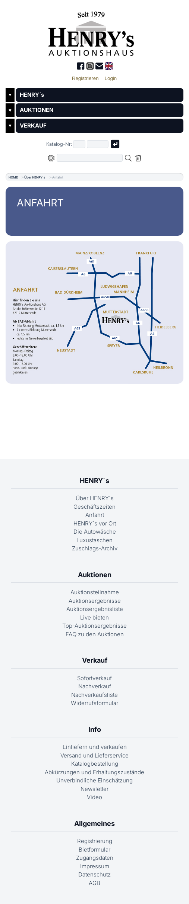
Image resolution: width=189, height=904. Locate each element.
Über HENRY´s (34, 177)
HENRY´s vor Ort (94, 523)
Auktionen (94, 575)
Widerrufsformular (94, 703)
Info (94, 729)
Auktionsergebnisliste (94, 608)
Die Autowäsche (94, 531)
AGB (94, 883)
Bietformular (94, 849)
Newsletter (94, 788)
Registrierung (94, 841)
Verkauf (94, 660)
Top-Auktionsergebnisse (94, 625)
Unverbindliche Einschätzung (94, 780)
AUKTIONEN (36, 109)
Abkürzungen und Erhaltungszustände (94, 772)
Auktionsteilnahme (94, 592)
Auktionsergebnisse (95, 600)
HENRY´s (32, 94)
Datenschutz (94, 874)
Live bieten (94, 617)
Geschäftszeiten (94, 506)
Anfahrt (94, 514)
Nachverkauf (94, 686)
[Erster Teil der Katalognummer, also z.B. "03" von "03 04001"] (79, 144)
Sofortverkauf (94, 678)
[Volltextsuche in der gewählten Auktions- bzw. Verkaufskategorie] (90, 158)
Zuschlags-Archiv (94, 548)
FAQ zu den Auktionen (95, 634)
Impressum (94, 866)
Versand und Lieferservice (94, 755)
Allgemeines (94, 823)
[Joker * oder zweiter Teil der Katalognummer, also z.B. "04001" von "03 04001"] (97, 144)
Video (94, 797)
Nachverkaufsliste (94, 694)
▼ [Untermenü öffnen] (10, 94)
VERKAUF (33, 125)
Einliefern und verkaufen (95, 746)
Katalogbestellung (94, 763)
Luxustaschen (94, 540)
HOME (13, 177)
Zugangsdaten (94, 857)
